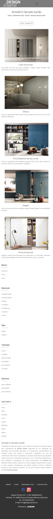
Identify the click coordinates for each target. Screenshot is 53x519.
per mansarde (5, 365)
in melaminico (5, 308)
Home (9, 15)
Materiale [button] (5, 288)
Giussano (4, 414)
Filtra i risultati (27, 23)
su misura (4, 368)
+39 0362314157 (28, 500)
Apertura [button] (5, 378)
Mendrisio (4, 425)
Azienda (8, 484)
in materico (4, 305)
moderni (3, 335)
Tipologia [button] (5, 345)
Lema (3, 278)
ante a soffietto (6, 384)
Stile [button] (3, 325)
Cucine (16, 484)
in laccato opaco (6, 297)
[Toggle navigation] (36, 4)
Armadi (27, 15)
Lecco (3, 418)
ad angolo (4, 354)
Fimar (3, 274)
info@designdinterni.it (29, 503)
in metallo (4, 312)
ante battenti (5, 388)
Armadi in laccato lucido (38, 15)
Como (3, 407)
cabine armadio (6, 358)
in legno (3, 301)
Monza (3, 432)
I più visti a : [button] (6, 401)
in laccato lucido (6, 294)
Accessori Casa (42, 484)
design (3, 331)
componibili (5, 361)
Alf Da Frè (4, 271)
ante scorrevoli (6, 391)
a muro (3, 351)
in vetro (3, 315)
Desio (3, 411)
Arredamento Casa (18, 15)
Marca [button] (4, 265)
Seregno (3, 436)
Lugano (3, 422)
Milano (3, 429)
